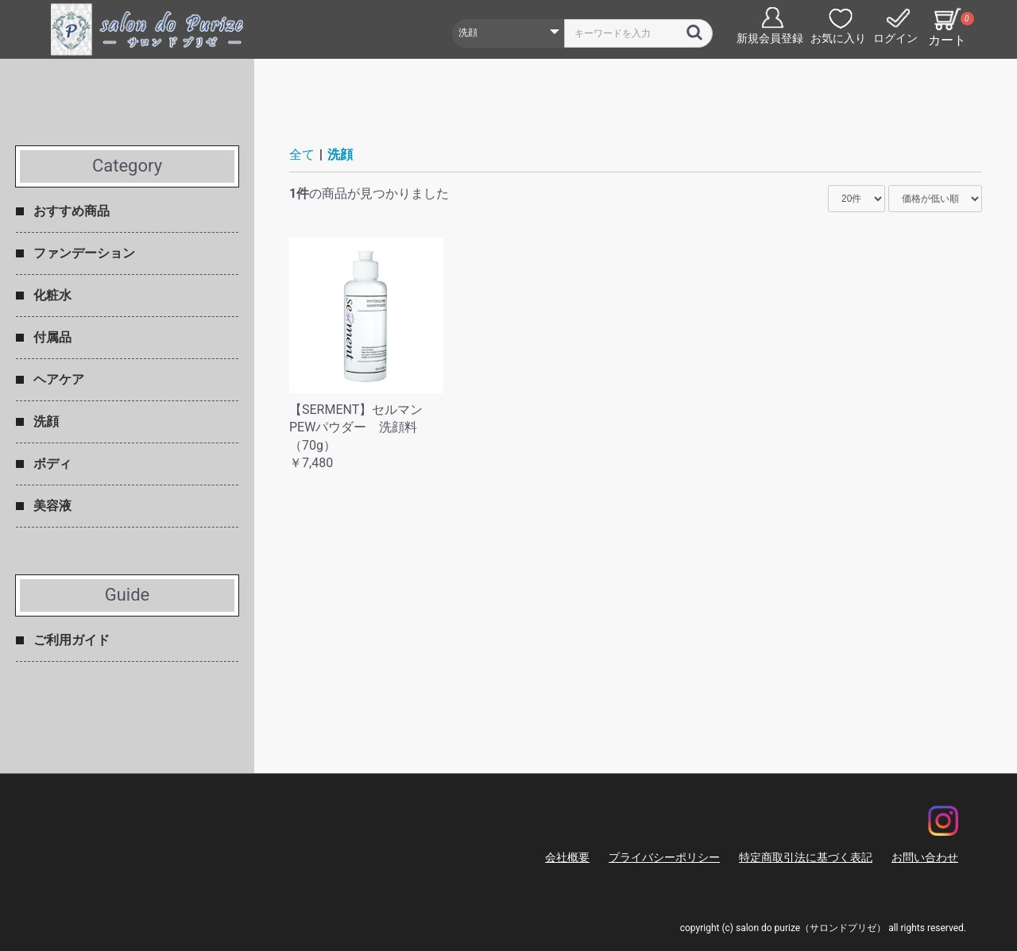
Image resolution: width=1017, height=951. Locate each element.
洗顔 (46, 421)
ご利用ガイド (71, 640)
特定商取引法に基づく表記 (805, 857)
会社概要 (567, 857)
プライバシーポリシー (664, 857)
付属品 (52, 337)
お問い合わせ (924, 857)
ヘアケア (58, 379)
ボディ (52, 463)
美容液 (52, 505)
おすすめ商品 (71, 210)
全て (302, 154)
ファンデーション (84, 253)
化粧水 (52, 295)
